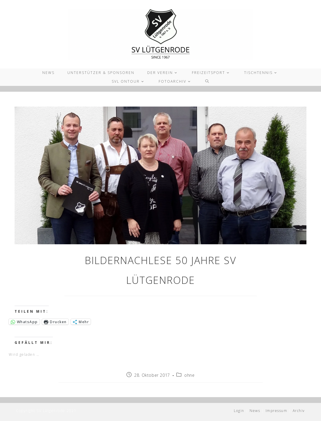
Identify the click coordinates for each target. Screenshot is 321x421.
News (255, 410)
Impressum (276, 410)
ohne (189, 375)
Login (239, 410)
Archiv (299, 410)
